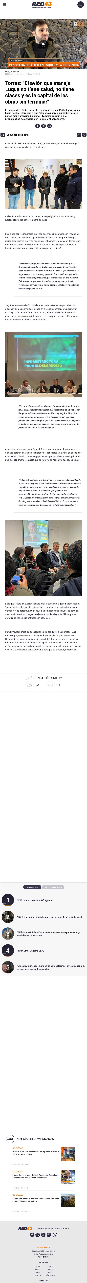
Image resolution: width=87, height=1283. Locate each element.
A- (84, 134)
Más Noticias (50, 1275)
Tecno (50, 1272)
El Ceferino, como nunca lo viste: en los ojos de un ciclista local (49, 917)
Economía (37, 1275)
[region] (43, 827)
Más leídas (32, 887)
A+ (79, 134)
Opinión (37, 1269)
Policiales (50, 1269)
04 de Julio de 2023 (12, 72)
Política (37, 1272)
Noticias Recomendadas (35, 1139)
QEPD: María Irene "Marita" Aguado (35, 900)
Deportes (50, 1266)
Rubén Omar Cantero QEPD (30, 950)
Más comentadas (53, 887)
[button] (37, 126)
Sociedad (37, 1266)
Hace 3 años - (20, 74)
